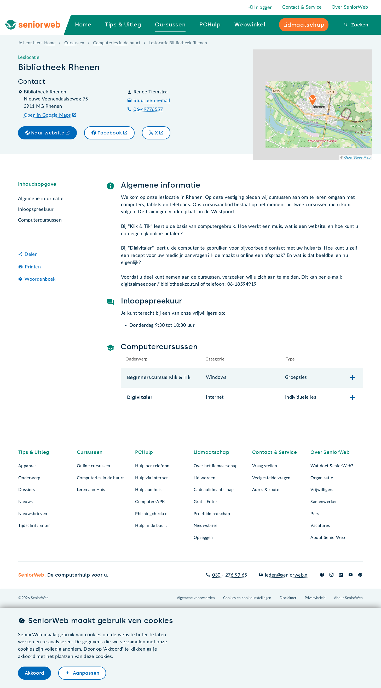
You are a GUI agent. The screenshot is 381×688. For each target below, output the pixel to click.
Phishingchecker (151, 514)
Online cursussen (93, 466)
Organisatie (321, 478)
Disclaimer (288, 598)
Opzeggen (203, 537)
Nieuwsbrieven (32, 514)
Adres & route (265, 490)
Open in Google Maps (47, 115)
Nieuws (25, 502)
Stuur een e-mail (152, 100)
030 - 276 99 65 (229, 575)
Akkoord (34, 673)
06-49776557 (148, 109)
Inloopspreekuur (36, 209)
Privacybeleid (315, 598)
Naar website (47, 133)
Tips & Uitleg (33, 452)
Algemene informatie (40, 198)
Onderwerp (29, 478)
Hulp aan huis (148, 490)
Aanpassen (85, 673)
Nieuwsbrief (205, 525)
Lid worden (204, 478)
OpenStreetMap (357, 157)
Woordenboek (40, 279)
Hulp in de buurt (151, 525)
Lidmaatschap (211, 452)
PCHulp (144, 452)
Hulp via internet (151, 478)
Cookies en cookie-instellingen (247, 598)
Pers (314, 514)
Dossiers (26, 490)
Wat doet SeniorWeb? (331, 466)
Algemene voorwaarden (196, 598)
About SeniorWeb (327, 537)
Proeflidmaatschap (212, 514)
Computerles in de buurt (116, 43)
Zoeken (359, 25)
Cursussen (74, 43)
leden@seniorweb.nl (287, 575)
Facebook (109, 133)
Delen (31, 254)
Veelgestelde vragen (271, 478)
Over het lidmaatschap (216, 466)
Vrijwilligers (321, 490)
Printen (33, 267)
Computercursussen (40, 220)
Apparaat (27, 466)
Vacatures (320, 525)
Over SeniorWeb (350, 7)
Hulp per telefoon (152, 466)
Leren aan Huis (91, 490)
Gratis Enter (205, 502)
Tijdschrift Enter (34, 525)
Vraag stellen (264, 466)
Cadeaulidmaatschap (214, 490)
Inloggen (260, 7)
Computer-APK (150, 502)
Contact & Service (302, 7)
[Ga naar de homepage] (36, 25)
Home (50, 43)
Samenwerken (324, 502)
